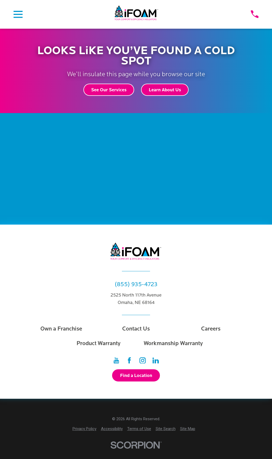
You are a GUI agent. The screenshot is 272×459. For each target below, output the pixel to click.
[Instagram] (142, 360)
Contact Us (136, 328)
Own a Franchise (61, 328)
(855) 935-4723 (136, 284)
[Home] (136, 14)
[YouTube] (116, 360)
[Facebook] (129, 360)
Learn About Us (165, 90)
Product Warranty (98, 343)
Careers (210, 328)
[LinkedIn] (155, 360)
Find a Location (136, 375)
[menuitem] (84, 429)
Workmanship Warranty (173, 343)
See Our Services (108, 90)
